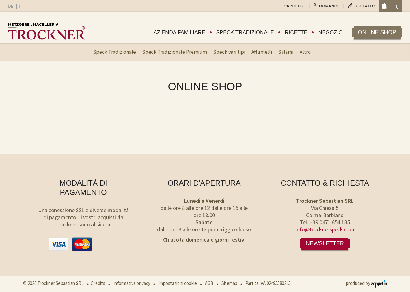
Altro (305, 52)
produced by (366, 283)
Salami (285, 52)
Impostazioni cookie (177, 283)
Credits (98, 283)
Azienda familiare (179, 32)
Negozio (330, 32)
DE (10, 6)
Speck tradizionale (245, 32)
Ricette (296, 32)
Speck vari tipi (229, 52)
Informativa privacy (131, 283)
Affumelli (261, 52)
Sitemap (229, 283)
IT (20, 6)
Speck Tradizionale (114, 52)
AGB (209, 283)
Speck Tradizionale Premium (174, 52)
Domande (329, 6)
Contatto (364, 6)
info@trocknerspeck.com (325, 229)
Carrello (294, 6)
